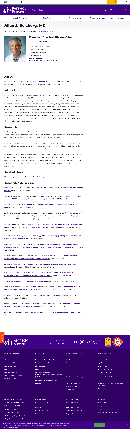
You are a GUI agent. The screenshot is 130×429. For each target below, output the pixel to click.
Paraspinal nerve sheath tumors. (38, 281)
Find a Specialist (41, 366)
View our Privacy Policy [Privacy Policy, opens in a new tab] (12, 427)
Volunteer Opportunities (74, 410)
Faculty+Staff (79, 2)
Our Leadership (10, 363)
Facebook (76, 342)
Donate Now (71, 402)
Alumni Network (72, 389)
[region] (65, 425)
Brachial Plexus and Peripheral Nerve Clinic (43, 60)
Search (109, 9)
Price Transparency (11, 379)
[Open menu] (118, 9)
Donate (111, 2)
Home (5, 31)
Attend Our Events (72, 407)
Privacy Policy (101, 406)
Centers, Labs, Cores (73, 360)
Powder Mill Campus (105, 369)
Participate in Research (75, 363)
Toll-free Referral (14, 402)
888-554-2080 (27, 2)
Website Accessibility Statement (108, 412)
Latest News (39, 407)
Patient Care (13, 31)
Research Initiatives (74, 353)
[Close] (127, 425)
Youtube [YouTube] (82, 342)
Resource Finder (103, 388)
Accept (99, 424)
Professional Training (74, 377)
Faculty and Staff (75, 18)
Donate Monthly (72, 399)
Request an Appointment (44, 360)
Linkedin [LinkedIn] (87, 342)
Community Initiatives (106, 377)
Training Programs (73, 383)
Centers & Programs (18, 18)
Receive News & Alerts (42, 410)
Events (68, 2)
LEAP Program (102, 366)
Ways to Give (15, 2)
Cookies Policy (102, 402)
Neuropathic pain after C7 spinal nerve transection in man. (52, 312)
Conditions (47, 18)
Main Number (13, 405)
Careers (60, 2)
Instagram (93, 342)
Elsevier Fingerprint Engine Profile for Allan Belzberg (24, 177)
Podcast (98, 342)
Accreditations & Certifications (15, 375)
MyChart (101, 2)
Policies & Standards (11, 372)
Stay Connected (10, 366)
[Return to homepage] (14, 10)
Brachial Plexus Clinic (38, 81)
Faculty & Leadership (28, 31)
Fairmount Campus (104, 360)
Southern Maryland (104, 372)
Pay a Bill (38, 369)
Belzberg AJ (31, 187)
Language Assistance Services (46, 380)
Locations (92, 2)
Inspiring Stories (40, 399)
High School (101, 363)
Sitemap (100, 409)
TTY (10, 409)
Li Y (20, 304)
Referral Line (13, 399)
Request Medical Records (44, 363)
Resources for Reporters (43, 414)
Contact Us (101, 399)
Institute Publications (42, 402)
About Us (7, 360)
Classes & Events (72, 386)
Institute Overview (11, 353)
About (52, 2)
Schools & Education (105, 353)
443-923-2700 (42, 41)
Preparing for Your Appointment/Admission (107, 18)
